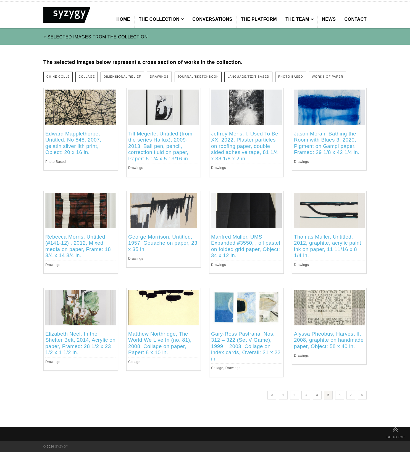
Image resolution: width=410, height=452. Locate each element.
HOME (123, 19)
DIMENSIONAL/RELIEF (122, 76)
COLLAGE (86, 76)
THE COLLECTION (159, 19)
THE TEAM (297, 19)
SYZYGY (61, 446)
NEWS (329, 19)
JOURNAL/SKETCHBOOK (198, 76)
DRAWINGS (159, 76)
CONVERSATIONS (212, 19)
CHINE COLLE (58, 76)
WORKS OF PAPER (327, 76)
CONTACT (355, 19)
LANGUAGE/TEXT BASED (248, 76)
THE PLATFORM (259, 19)
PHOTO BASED (290, 76)
